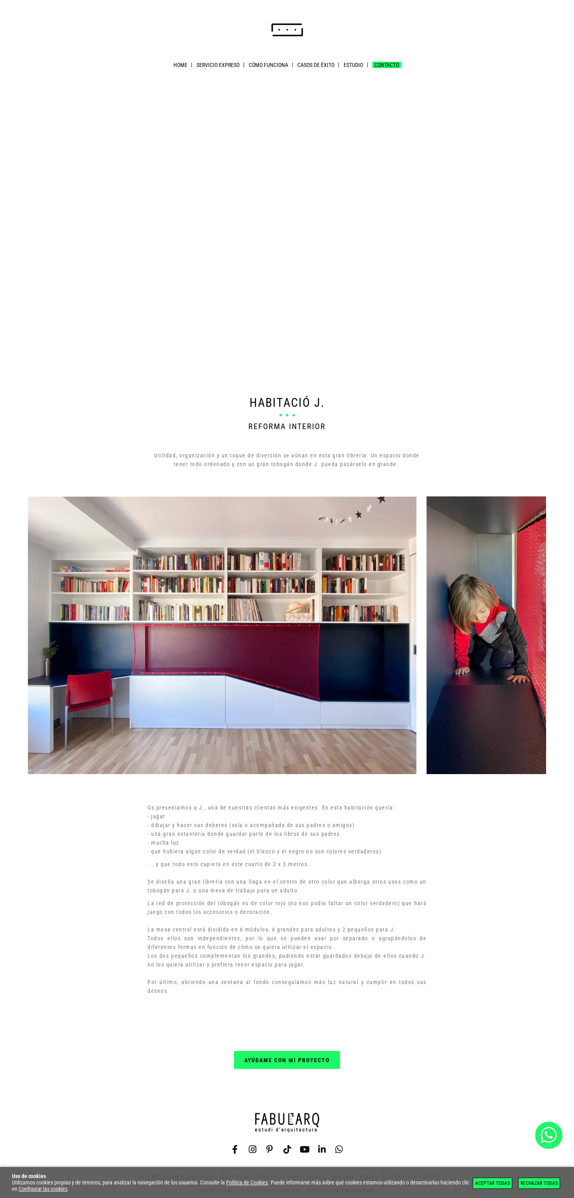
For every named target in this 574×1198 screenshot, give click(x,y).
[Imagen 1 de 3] (287, 635)
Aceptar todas (492, 1183)
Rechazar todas (539, 1183)
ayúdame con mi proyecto (287, 1060)
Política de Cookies (247, 1182)
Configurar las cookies (43, 1189)
